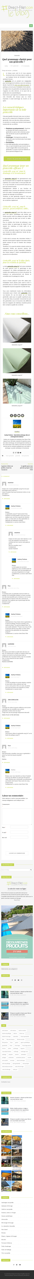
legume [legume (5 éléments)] (22, 1048)
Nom (4, 827)
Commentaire (6, 805)
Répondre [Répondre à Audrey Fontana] (10, 525)
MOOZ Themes (13, 1275)
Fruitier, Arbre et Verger (8, 1212)
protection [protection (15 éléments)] (11, 1057)
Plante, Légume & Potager (9, 1236)
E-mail (4, 832)
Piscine (3, 1233)
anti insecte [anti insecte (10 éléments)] (5, 1030)
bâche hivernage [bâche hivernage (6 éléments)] (6, 1036)
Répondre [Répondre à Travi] (7, 762)
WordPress (26, 1275)
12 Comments (26, 66)
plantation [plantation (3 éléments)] (23, 1054)
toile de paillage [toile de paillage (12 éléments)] (6, 1063)
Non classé (4, 1229)
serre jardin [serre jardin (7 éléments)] (5, 1060)
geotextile (17, 455)
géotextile (8, 81)
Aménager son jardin (7, 1202)
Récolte (3, 1239)
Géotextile (17, 55)
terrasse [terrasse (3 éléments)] (12, 1060)
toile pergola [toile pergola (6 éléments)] (26, 1063)
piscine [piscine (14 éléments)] (17, 1054)
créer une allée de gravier (21, 85)
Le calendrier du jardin (8, 1226)
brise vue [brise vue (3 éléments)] (22, 1033)
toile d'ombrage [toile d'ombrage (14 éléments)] (21, 1060)
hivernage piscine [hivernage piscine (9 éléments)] (26, 1045)
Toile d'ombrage (6, 1246)
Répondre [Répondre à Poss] (7, 607)
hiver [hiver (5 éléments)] (11, 1045)
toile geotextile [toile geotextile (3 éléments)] (16, 1063)
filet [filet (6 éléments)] (3, 1039)
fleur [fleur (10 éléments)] (11, 1042)
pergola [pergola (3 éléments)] (11, 1054)
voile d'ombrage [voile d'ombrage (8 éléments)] (6, 1069)
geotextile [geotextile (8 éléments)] (4, 1045)
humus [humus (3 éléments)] (4, 1048)
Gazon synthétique (7, 1216)
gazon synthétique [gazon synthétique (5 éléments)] (25, 1042)
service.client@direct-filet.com (13, 686)
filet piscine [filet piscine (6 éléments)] (5, 1042)
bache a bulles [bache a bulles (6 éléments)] (22, 1030)
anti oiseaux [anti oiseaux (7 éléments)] (13, 1030)
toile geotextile (25, 455)
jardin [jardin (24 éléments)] (9, 1048)
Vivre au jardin (5, 1253)
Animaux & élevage (7, 1206)
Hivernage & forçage (7, 1222)
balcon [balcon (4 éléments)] (15, 1033)
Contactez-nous (5, 1082)
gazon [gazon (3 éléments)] (16, 1042)
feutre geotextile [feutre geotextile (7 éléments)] (25, 1036)
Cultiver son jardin (6, 1209)
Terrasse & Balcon (6, 1243)
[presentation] (14, 845)
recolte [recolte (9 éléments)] (29, 1057)
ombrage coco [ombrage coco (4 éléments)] (24, 1051)
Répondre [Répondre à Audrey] (10, 787)
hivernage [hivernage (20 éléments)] (17, 1045)
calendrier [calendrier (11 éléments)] (15, 1036)
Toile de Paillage (6, 1249)
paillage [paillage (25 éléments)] (4, 1054)
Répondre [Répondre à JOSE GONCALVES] (7, 718)
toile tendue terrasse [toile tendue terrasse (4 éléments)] (7, 1066)
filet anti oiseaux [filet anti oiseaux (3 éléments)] (11, 1039)
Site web (4, 837)
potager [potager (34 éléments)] (4, 1057)
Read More (17, 900)
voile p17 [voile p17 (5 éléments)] (15, 1069)
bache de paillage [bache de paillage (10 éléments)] (6, 1033)
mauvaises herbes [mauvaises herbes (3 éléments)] (6, 1051)
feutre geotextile (10, 455)
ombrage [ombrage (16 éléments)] (16, 1051)
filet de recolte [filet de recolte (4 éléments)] (20, 1039)
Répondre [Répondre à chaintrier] (7, 498)
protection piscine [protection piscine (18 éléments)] (20, 1057)
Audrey (6, 66)
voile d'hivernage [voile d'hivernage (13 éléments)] (19, 1066)
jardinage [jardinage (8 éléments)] (15, 1048)
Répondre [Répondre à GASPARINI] (7, 667)
